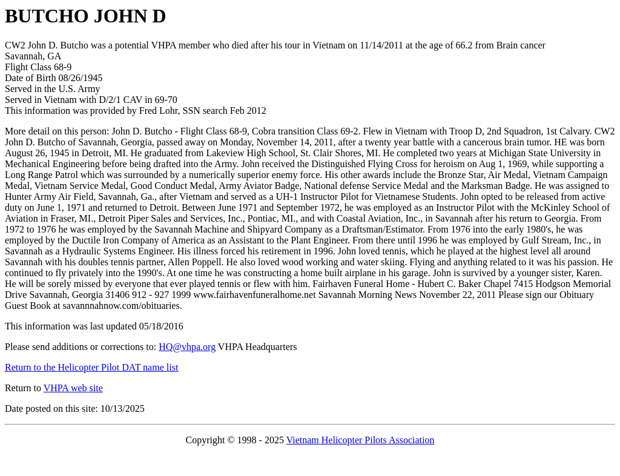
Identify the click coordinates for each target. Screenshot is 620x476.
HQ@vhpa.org (187, 347)
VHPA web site (73, 388)
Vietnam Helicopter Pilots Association (360, 440)
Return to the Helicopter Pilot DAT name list (91, 367)
